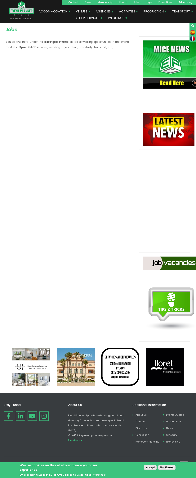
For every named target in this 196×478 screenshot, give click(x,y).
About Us (141, 415)
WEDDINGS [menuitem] (116, 18)
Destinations (173, 421)
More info (99, 475)
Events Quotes (175, 415)
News (88, 2)
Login (149, 2)
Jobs (136, 2)
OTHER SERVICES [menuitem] (87, 18)
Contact (73, 2)
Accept (150, 467)
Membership (105, 2)
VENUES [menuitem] (82, 12)
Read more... (76, 440)
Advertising (185, 2)
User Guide (142, 435)
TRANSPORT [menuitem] (181, 12)
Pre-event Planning (147, 441)
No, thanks (167, 467)
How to (123, 2)
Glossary (171, 435)
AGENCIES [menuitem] (103, 12)
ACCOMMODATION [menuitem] (53, 12)
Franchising (173, 441)
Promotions (165, 2)
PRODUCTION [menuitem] (153, 12)
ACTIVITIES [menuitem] (127, 12)
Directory (141, 428)
